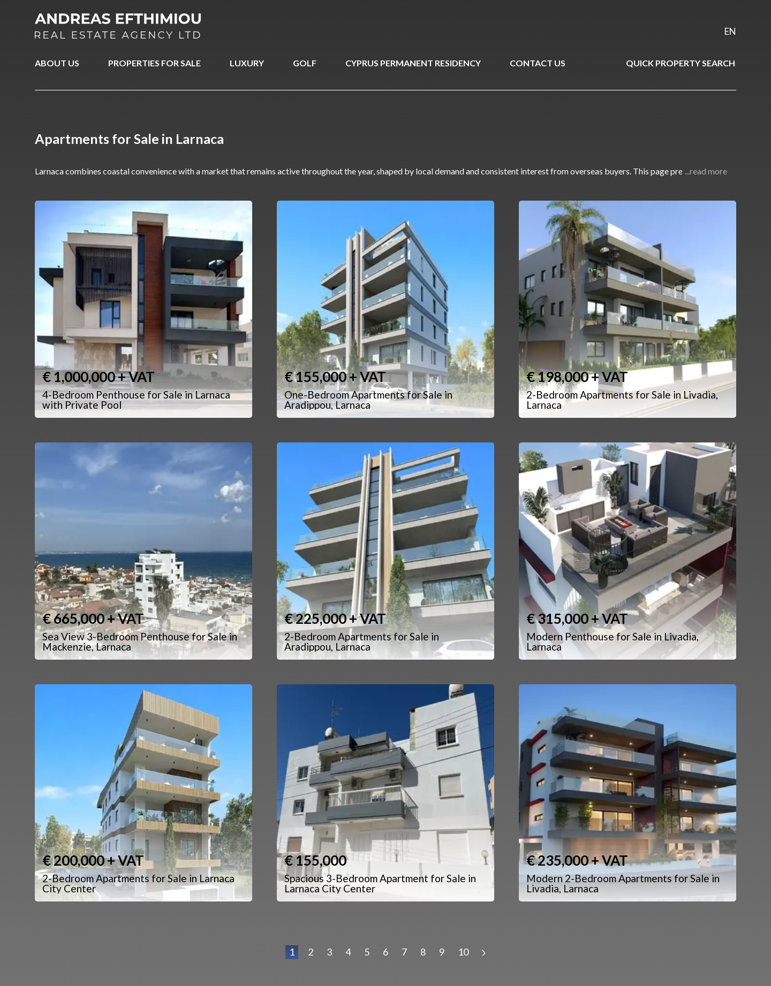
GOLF (304, 63)
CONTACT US (537, 63)
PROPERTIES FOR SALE (154, 63)
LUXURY (247, 63)
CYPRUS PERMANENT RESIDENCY (413, 63)
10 (463, 952)
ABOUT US (57, 63)
